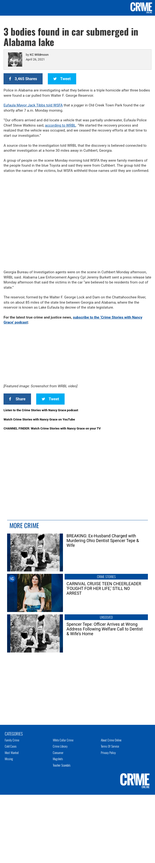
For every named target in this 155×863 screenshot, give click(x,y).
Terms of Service (110, 746)
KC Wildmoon (39, 54)
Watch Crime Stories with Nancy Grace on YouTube (39, 419)
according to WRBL (60, 125)
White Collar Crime (63, 740)
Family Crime (12, 740)
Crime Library (60, 746)
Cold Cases (11, 746)
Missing (9, 758)
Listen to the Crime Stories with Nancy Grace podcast (41, 410)
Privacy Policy (108, 752)
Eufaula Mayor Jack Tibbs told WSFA (33, 105)
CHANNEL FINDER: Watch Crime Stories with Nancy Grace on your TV (52, 428)
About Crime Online (111, 740)
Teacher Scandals (62, 765)
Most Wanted (11, 752)
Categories (14, 733)
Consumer (58, 752)
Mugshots (58, 758)
